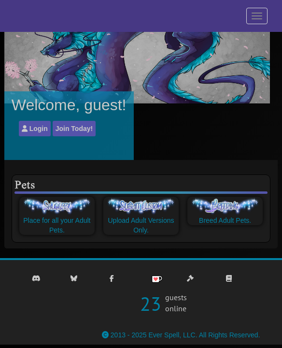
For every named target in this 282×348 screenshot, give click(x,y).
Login (35, 128)
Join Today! (74, 128)
